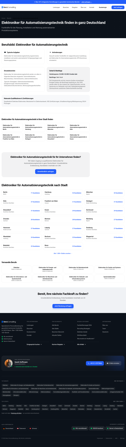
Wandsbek (120, 405)
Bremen (82, 405)
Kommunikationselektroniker (99, 392)
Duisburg (112, 405)
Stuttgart (44, 405)
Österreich (21, 428)
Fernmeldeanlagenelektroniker (61, 392)
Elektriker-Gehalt (82, 332)
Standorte (105, 332)
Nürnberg (89, 405)
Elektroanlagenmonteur (108, 388)
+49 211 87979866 (95, 363)
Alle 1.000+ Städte (118, 401)
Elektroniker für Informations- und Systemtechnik (15, 388)
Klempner (16, 395)
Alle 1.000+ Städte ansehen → (63, 253)
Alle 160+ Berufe (119, 381)
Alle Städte (55, 328)
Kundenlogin (103, 7)
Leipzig (105, 405)
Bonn (27, 409)
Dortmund (67, 405)
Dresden (75, 405)
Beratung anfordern (16, 413)
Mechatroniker (6, 392)
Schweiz (33, 428)
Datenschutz (109, 438)
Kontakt (91, 7)
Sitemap (122, 438)
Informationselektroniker (19, 392)
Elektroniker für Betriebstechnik (45, 385)
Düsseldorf (53, 405)
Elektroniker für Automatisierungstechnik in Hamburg (33, 127)
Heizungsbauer (7, 395)
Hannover (97, 405)
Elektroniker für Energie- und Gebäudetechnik (22, 385)
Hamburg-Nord (35, 409)
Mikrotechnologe (33, 392)
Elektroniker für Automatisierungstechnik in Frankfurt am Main (11, 137)
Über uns (83, 7)
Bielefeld (20, 409)
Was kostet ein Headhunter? (85, 338)
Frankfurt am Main (34, 405)
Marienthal (64, 409)
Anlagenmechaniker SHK (116, 392)
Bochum (5, 409)
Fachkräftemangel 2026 (84, 325)
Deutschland (8, 428)
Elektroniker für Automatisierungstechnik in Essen (78, 137)
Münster (89, 409)
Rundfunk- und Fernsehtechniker (80, 392)
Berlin (4, 405)
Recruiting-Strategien (83, 328)
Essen (60, 405)
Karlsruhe (72, 409)
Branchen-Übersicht (58, 332)
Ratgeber (75, 7)
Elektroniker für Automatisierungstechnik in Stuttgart (33, 137)
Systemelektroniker (94, 388)
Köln (25, 405)
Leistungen (56, 7)
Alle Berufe (55, 325)
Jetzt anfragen (117, 7)
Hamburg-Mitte (55, 409)
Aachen (115, 409)
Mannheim (45, 409)
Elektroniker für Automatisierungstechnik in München (56, 127)
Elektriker (5, 385)
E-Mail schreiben (113, 363)
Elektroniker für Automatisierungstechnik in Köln (78, 127)
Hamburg (11, 405)
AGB (116, 438)
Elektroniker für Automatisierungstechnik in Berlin (11, 127)
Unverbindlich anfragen (46, 171)
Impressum (100, 438)
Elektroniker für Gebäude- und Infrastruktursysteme (72, 388)
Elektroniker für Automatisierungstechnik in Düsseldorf (56, 137)
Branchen (66, 7)
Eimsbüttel (107, 409)
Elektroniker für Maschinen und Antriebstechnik (43, 388)
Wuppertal (12, 409)
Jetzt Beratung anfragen (62, 306)
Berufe (9, 18)
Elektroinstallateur (45, 392)
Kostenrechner (31, 332)
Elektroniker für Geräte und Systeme (90, 385)
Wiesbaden (81, 409)
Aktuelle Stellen (56, 335)
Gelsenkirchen (98, 409)
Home (3, 18)
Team (104, 328)
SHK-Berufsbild (81, 335)
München (19, 405)
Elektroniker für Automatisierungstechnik (67, 385)
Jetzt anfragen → (86, 2)
